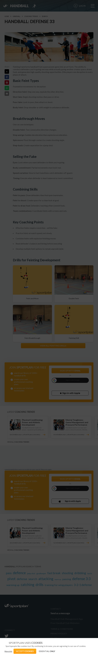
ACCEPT (25, 651)
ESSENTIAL (47, 651)
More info (8, 651)
